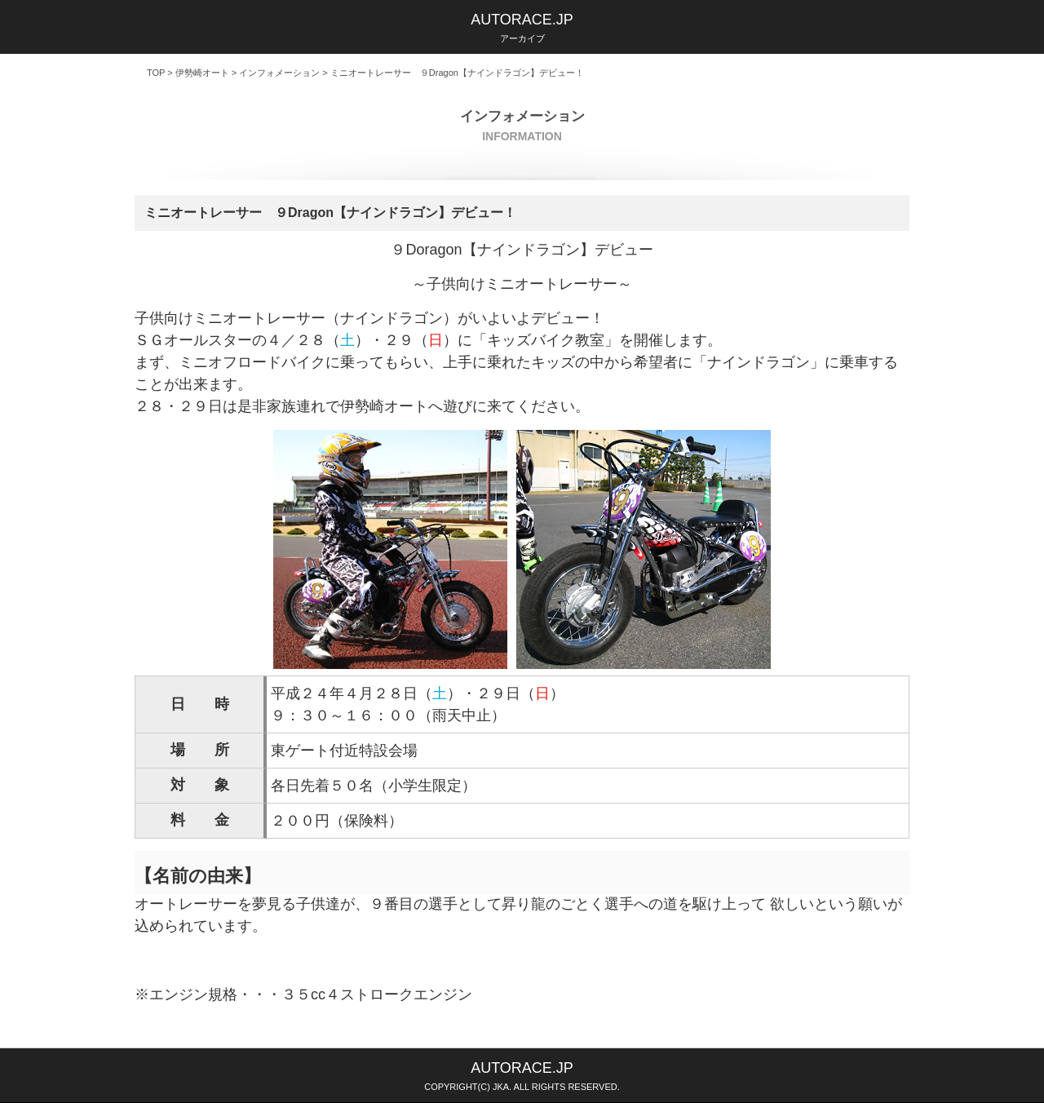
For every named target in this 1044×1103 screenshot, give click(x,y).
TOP (156, 73)
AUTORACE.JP (522, 19)
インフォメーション (279, 73)
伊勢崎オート (202, 73)
